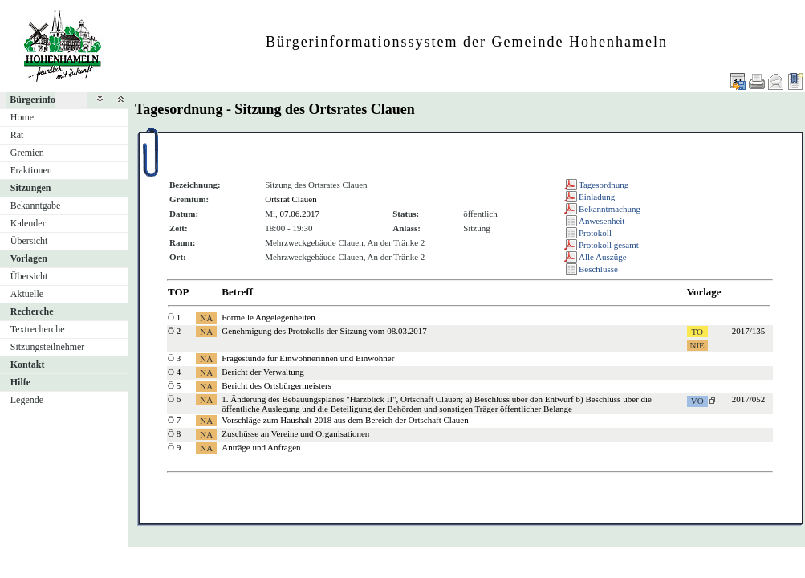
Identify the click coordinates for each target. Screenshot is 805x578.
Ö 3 (174, 358)
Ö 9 (174, 447)
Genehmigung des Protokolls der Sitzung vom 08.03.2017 (324, 331)
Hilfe (20, 382)
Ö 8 (174, 433)
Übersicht (29, 240)
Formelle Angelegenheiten (268, 317)
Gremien (27, 152)
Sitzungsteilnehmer (47, 346)
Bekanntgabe (35, 205)
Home (22, 117)
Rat (17, 134)
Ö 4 (174, 372)
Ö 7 (174, 420)
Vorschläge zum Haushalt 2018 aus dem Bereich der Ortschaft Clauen (345, 420)
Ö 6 (174, 399)
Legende (26, 399)
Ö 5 (174, 385)
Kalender (28, 223)
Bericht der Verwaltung (262, 372)
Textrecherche (37, 329)
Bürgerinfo (32, 99)
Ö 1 (174, 317)
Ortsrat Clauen (290, 199)
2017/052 (749, 399)
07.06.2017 (300, 213)
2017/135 (749, 331)
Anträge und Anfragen (261, 447)
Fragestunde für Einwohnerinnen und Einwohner (308, 358)
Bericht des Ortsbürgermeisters (276, 385)
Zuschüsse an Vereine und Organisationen (295, 433)
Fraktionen (31, 170)
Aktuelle (26, 293)
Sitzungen (30, 187)
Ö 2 (174, 331)
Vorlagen (28, 258)
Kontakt (27, 364)
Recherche (32, 311)
